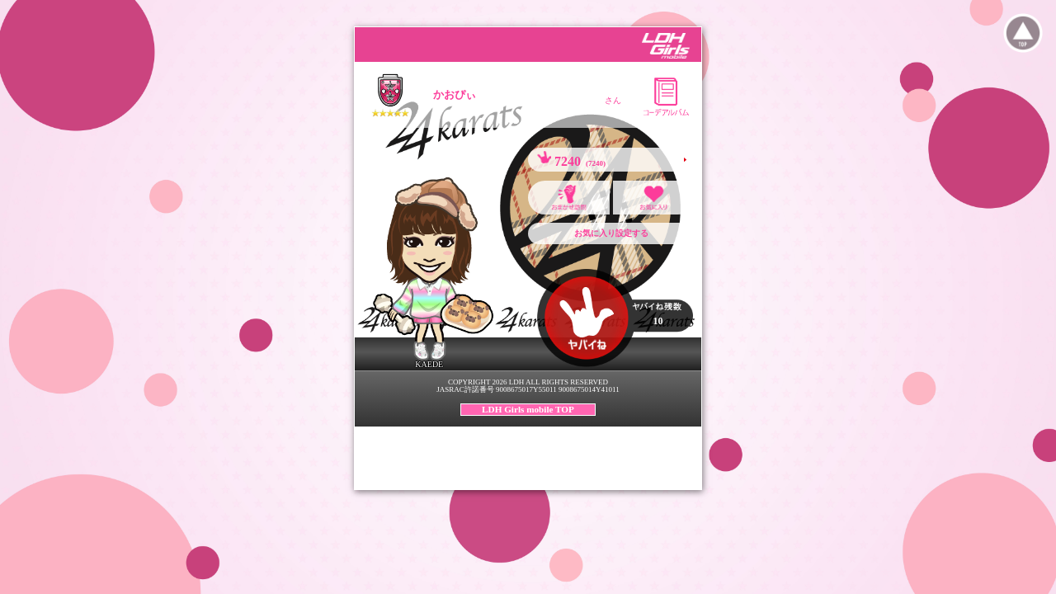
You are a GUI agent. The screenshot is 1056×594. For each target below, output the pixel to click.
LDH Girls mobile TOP (528, 409)
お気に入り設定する (611, 233)
